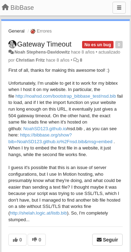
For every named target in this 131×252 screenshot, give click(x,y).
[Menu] (119, 8)
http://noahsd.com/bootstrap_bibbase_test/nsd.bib (65, 96)
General (16, 31)
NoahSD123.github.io (45, 128)
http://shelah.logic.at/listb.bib (38, 213)
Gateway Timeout (44, 44)
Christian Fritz (30, 60)
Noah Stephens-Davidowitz (42, 52)
